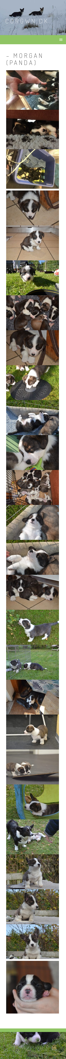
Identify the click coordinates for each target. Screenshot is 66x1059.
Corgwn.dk (27, 21)
